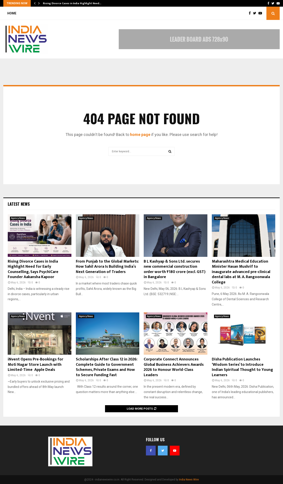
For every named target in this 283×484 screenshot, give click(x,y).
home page (140, 134)
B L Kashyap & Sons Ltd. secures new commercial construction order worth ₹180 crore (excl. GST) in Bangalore (174, 269)
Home (11, 13)
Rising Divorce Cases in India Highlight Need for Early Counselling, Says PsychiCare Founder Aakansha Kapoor (33, 269)
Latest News (19, 204)
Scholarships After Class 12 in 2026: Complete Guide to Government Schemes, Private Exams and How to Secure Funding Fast (106, 367)
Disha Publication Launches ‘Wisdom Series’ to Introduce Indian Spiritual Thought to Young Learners (242, 367)
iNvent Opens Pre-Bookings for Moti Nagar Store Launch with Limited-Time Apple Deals (35, 364)
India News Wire (189, 479)
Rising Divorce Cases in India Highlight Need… (72, 3)
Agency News (18, 218)
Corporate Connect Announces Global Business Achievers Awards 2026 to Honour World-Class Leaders (174, 367)
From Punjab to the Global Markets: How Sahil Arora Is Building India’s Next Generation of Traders (107, 266)
